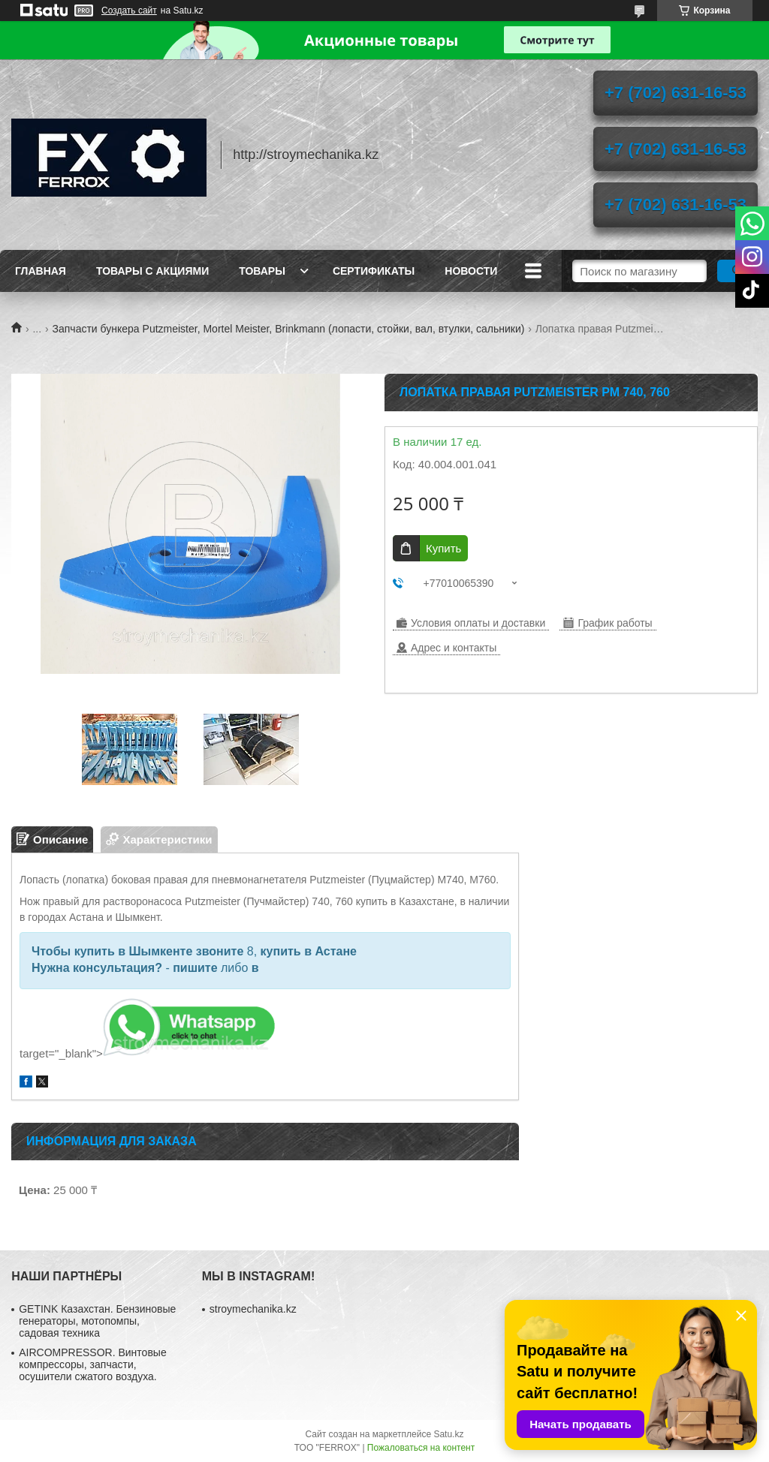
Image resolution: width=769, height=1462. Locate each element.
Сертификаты (374, 271)
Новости (471, 271)
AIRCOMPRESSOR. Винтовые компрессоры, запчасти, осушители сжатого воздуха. (92, 1364)
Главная (40, 271)
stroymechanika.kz (253, 1309)
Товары (262, 271)
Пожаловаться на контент (421, 1447)
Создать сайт (129, 10)
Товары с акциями (152, 271)
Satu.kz (448, 1434)
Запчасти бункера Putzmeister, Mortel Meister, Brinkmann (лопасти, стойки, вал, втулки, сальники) (289, 329)
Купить (443, 548)
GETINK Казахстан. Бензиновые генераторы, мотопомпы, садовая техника (97, 1321)
